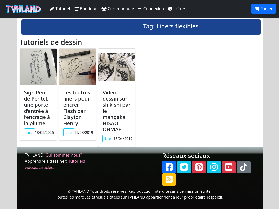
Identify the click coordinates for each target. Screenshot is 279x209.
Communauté (117, 9)
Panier (264, 9)
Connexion (151, 9)
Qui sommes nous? (64, 155)
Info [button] (175, 9)
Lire (29, 132)
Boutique (86, 9)
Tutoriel (60, 9)
